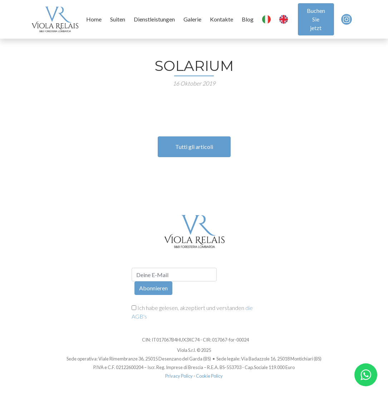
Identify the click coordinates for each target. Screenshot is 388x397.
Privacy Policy (179, 376)
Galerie (192, 19)
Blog (248, 19)
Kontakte (221, 19)
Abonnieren (153, 288)
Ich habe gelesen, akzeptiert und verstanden (192, 312)
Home (94, 19)
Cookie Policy (209, 376)
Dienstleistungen (154, 19)
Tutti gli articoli (194, 146)
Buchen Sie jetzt (316, 19)
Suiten (117, 19)
